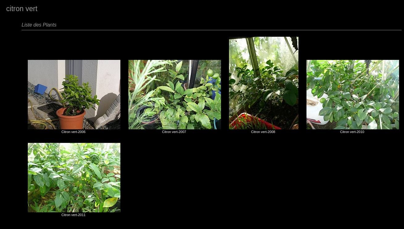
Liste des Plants (39, 24)
